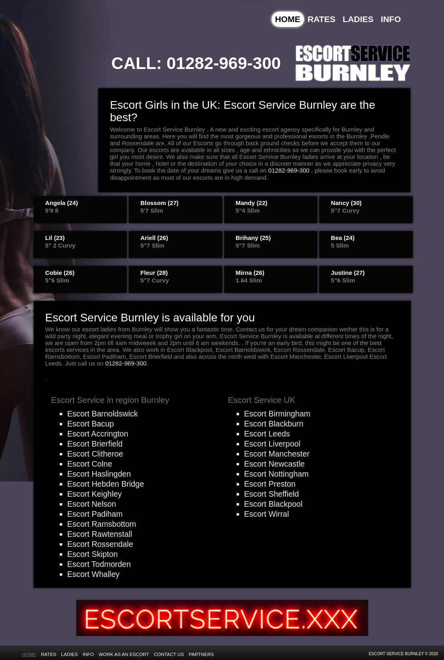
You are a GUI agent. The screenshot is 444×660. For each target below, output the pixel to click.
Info (391, 19)
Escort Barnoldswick (102, 413)
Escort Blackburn (274, 423)
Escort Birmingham (277, 413)
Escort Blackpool (273, 504)
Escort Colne (89, 463)
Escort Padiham (95, 514)
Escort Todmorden (99, 564)
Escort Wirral (266, 514)
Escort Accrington (97, 433)
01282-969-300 (223, 63)
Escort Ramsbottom (101, 524)
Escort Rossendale (100, 544)
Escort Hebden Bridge (105, 483)
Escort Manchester (277, 453)
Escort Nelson (91, 504)
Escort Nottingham (276, 473)
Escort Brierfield (95, 443)
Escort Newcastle (274, 463)
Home (287, 19)
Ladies (358, 19)
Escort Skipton (92, 554)
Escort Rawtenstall (99, 534)
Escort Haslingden (99, 473)
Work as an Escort (124, 654)
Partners (201, 654)
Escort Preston (270, 483)
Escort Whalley (93, 574)
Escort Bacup (90, 423)
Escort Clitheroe (95, 453)
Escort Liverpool (272, 443)
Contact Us (169, 654)
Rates (322, 19)
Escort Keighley (94, 493)
